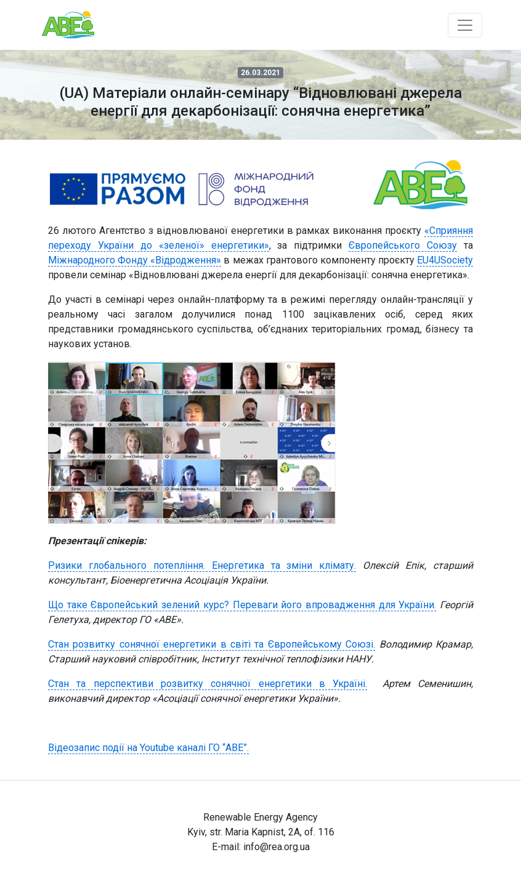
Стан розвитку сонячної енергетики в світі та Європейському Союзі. (211, 644)
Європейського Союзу (403, 245)
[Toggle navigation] (465, 25)
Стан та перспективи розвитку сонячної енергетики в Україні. (207, 683)
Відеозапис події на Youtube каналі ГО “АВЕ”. (148, 747)
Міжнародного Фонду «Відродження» (134, 260)
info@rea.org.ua (276, 847)
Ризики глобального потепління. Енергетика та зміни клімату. (202, 565)
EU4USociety (445, 260)
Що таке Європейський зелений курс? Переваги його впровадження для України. (242, 605)
